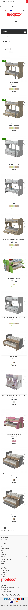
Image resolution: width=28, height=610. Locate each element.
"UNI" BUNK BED (14, 356)
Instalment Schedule (5, 570)
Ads (2, 550)
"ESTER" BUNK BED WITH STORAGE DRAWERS (14, 239)
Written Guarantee (5, 546)
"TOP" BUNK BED (14, 82)
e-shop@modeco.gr (6, 591)
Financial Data (4, 552)
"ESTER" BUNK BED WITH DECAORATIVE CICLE (14, 200)
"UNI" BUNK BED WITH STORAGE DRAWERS (14, 473)
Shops (2, 563)
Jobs (2, 541)
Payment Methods (5, 568)
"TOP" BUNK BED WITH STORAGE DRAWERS (14, 121)
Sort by (4, 49)
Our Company (4, 539)
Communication (4, 565)
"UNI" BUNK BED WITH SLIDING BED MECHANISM (14, 513)
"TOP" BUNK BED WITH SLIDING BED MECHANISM (14, 161)
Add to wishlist (24, 66)
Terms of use (4, 572)
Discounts (3, 561)
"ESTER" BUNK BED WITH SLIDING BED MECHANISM (14, 317)
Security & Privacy (5, 574)
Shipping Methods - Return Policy (8, 567)
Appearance (5, 51)
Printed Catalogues (5, 548)
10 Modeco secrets (5, 544)
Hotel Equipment (4, 543)
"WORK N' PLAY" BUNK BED (14, 278)
